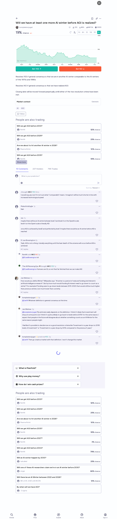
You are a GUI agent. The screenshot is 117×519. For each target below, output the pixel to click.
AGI (22, 108)
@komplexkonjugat (29, 312)
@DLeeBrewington (29, 257)
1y (34, 206)
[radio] (79, 32)
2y (36, 240)
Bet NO (80, 69)
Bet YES (36, 69)
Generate (95, 102)
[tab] (22, 169)
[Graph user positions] (74, 32)
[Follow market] (92, 18)
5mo (37, 192)
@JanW (25, 300)
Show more (21, 162)
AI (17, 108)
